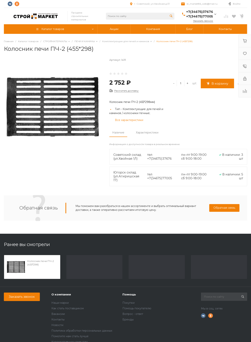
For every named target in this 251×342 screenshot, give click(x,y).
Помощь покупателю (136, 308)
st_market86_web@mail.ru (202, 3)
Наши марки (60, 302)
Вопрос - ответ (132, 314)
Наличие (118, 132)
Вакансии (58, 314)
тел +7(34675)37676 (159, 156)
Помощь (129, 294)
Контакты (57, 319)
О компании (61, 294)
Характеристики (147, 132)
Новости (57, 325)
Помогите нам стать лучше (70, 336)
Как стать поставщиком (67, 308)
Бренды (128, 319)
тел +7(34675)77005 (159, 176)
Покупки (128, 302)
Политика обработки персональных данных (81, 330)
